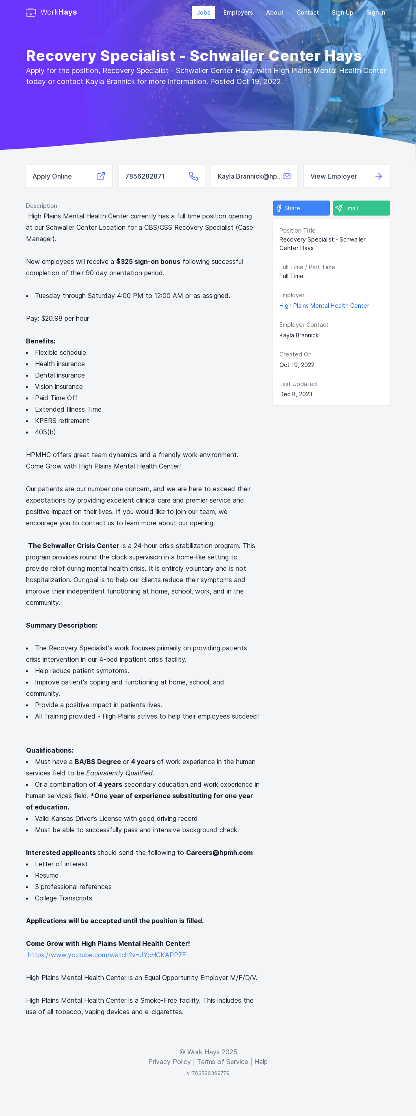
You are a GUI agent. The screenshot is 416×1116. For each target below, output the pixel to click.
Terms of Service (222, 1062)
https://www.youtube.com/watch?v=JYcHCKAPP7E (107, 955)
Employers (238, 12)
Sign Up (342, 12)
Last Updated (298, 383)
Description (41, 205)
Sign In (375, 12)
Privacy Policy (169, 1062)
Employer (292, 294)
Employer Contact (304, 324)
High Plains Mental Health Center (324, 305)
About (275, 12)
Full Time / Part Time (307, 266)
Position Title (298, 230)
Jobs (203, 12)
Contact (308, 12)
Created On (296, 354)
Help (261, 1062)
